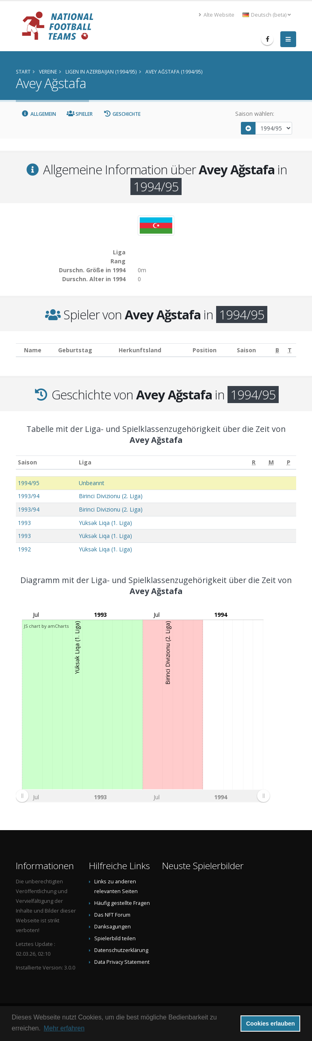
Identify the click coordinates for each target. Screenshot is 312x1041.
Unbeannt (91, 483)
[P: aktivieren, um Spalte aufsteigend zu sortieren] (288, 462)
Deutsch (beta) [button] (267, 14)
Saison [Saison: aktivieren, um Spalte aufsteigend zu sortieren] (27, 462)
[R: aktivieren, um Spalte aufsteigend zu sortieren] (254, 462)
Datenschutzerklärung (121, 950)
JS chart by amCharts (46, 626)
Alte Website (216, 14)
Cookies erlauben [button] (270, 1023)
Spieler (80, 114)
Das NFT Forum (112, 914)
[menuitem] (142, 795)
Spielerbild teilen (115, 938)
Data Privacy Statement (122, 962)
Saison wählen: (254, 113)
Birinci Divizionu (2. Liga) (111, 496)
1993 (24, 523)
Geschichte (122, 114)
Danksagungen (112, 926)
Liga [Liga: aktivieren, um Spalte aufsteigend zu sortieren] (85, 462)
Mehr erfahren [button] (64, 1028)
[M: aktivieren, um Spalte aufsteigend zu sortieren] (271, 462)
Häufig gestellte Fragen (122, 903)
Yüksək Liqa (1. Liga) (105, 523)
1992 (24, 549)
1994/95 (28, 483)
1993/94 (28, 496)
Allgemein (38, 114)
